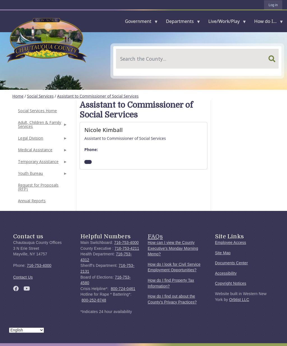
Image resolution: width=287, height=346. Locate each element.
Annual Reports (32, 200)
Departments (180, 22)
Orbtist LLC (239, 300)
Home (18, 96)
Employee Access (230, 243)
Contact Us (23, 277)
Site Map (223, 253)
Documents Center (231, 263)
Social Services (40, 96)
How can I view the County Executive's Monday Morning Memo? (173, 248)
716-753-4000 (39, 265)
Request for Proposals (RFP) (38, 187)
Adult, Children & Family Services (42, 126)
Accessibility (226, 273)
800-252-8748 (94, 300)
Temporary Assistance (42, 163)
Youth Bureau (42, 175)
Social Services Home (37, 110)
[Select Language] (26, 330)
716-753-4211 (127, 248)
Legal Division (42, 139)
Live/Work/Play (225, 22)
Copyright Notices (230, 283)
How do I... (266, 22)
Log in (273, 5)
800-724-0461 (123, 289)
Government (139, 22)
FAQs (155, 236)
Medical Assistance (42, 151)
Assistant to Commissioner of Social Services (98, 96)
